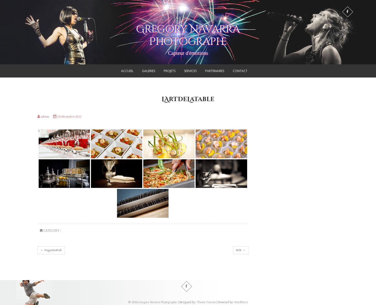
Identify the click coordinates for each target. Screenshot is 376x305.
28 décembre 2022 (67, 117)
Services (190, 71)
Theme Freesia (206, 302)
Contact (240, 71)
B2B (240, 250)
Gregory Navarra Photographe (188, 35)
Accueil (127, 71)
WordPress (241, 302)
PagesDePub (51, 250)
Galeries (148, 71)
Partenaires (214, 71)
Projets (170, 71)
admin (43, 117)
